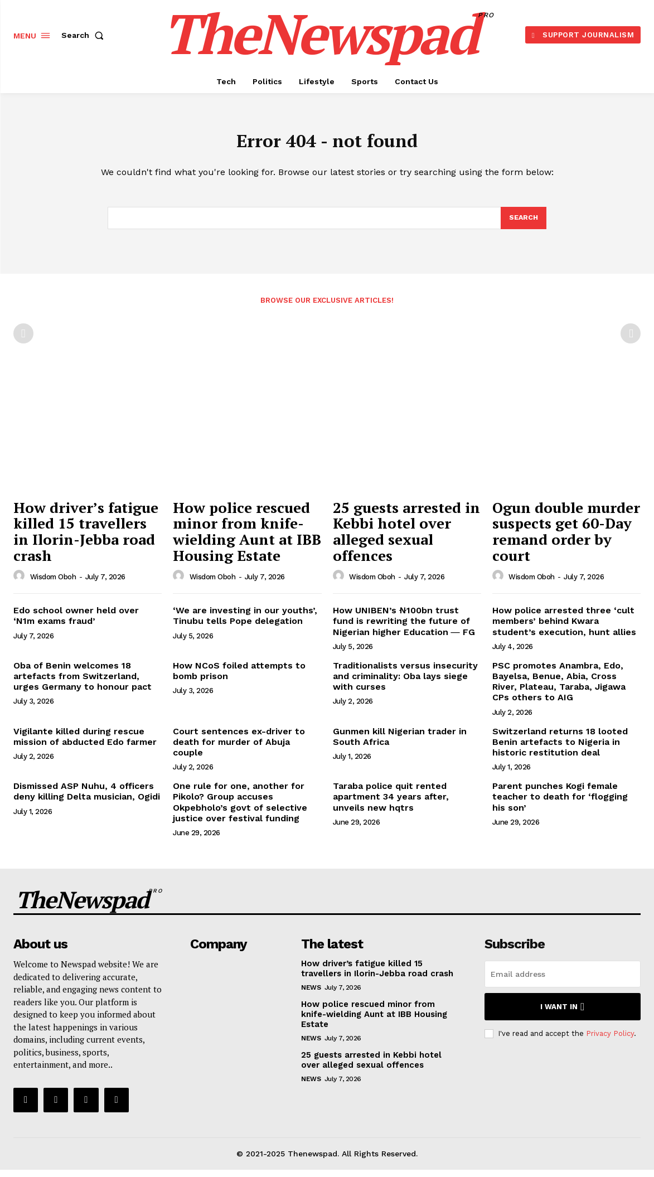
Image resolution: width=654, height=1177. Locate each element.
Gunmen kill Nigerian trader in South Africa (400, 743)
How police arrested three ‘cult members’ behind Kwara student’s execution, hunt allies (564, 628)
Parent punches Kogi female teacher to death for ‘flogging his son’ (560, 804)
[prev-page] (23, 341)
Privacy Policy (610, 1040)
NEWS (311, 995)
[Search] (523, 224)
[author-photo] (20, 583)
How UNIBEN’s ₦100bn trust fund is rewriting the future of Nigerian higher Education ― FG (404, 628)
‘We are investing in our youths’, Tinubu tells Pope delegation (245, 622)
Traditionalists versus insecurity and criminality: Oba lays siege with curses (405, 683)
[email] (563, 981)
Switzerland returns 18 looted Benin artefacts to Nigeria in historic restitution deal (560, 749)
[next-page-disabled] (631, 341)
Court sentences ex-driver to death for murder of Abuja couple (239, 749)
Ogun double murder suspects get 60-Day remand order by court (566, 538)
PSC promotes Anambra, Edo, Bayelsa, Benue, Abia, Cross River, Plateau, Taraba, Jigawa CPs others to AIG (559, 688)
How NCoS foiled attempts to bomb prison (239, 678)
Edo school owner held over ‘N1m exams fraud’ (76, 622)
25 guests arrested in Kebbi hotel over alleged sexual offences (406, 538)
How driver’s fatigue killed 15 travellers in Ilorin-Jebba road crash (85, 538)
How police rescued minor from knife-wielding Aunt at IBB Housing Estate (247, 538)
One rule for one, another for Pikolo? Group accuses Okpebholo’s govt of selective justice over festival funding (240, 809)
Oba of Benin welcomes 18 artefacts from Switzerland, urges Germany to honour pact (82, 683)
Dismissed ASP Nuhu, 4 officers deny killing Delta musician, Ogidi (86, 798)
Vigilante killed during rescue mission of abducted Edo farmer (85, 743)
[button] (84, 35)
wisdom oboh (53, 584)
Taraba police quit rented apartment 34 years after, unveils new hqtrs (391, 804)
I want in (562, 1014)
